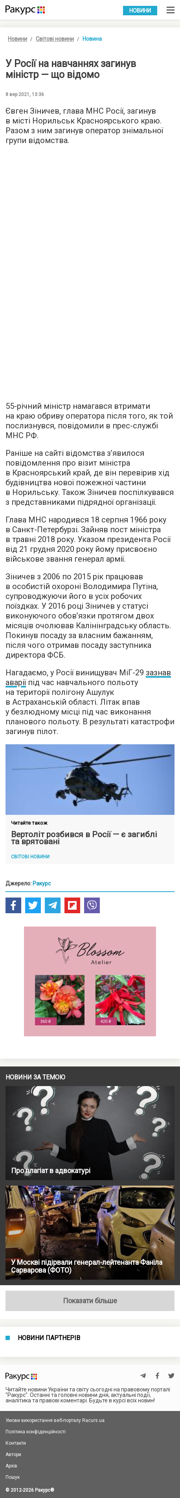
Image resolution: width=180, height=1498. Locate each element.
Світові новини (55, 39)
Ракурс (42, 883)
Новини (140, 10)
